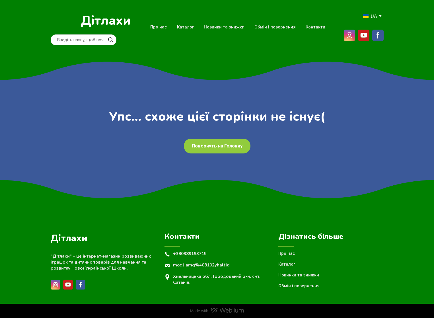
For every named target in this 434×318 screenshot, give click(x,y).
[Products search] (83, 39)
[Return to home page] (63, 21)
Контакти (315, 27)
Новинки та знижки (224, 27)
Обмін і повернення (275, 27)
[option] (370, 16)
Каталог (185, 27)
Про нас (158, 27)
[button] (110, 39)
